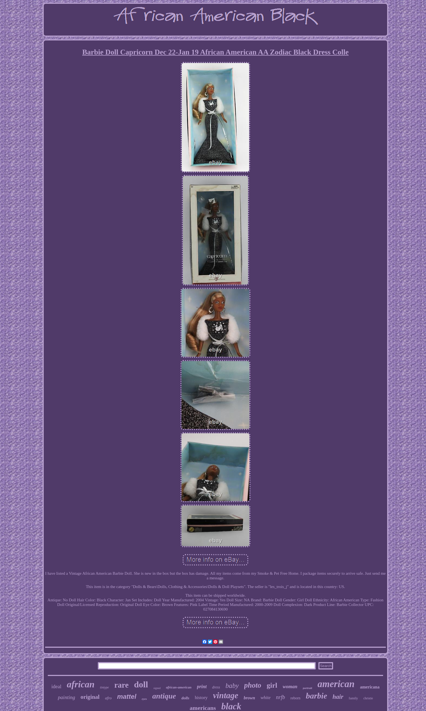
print (202, 686)
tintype (104, 687)
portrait (307, 688)
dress (216, 687)
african (81, 684)
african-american (179, 687)
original (89, 697)
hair (338, 696)
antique (164, 696)
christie (368, 698)
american (336, 684)
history (201, 697)
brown (249, 698)
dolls (185, 698)
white (266, 697)
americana (370, 687)
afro (108, 698)
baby (232, 685)
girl (272, 685)
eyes (144, 698)
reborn (295, 698)
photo (252, 685)
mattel (126, 696)
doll (141, 684)
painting (66, 697)
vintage (225, 695)
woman (290, 686)
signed (157, 688)
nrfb (280, 697)
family (353, 698)
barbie (316, 695)
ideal (56, 686)
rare (121, 685)
